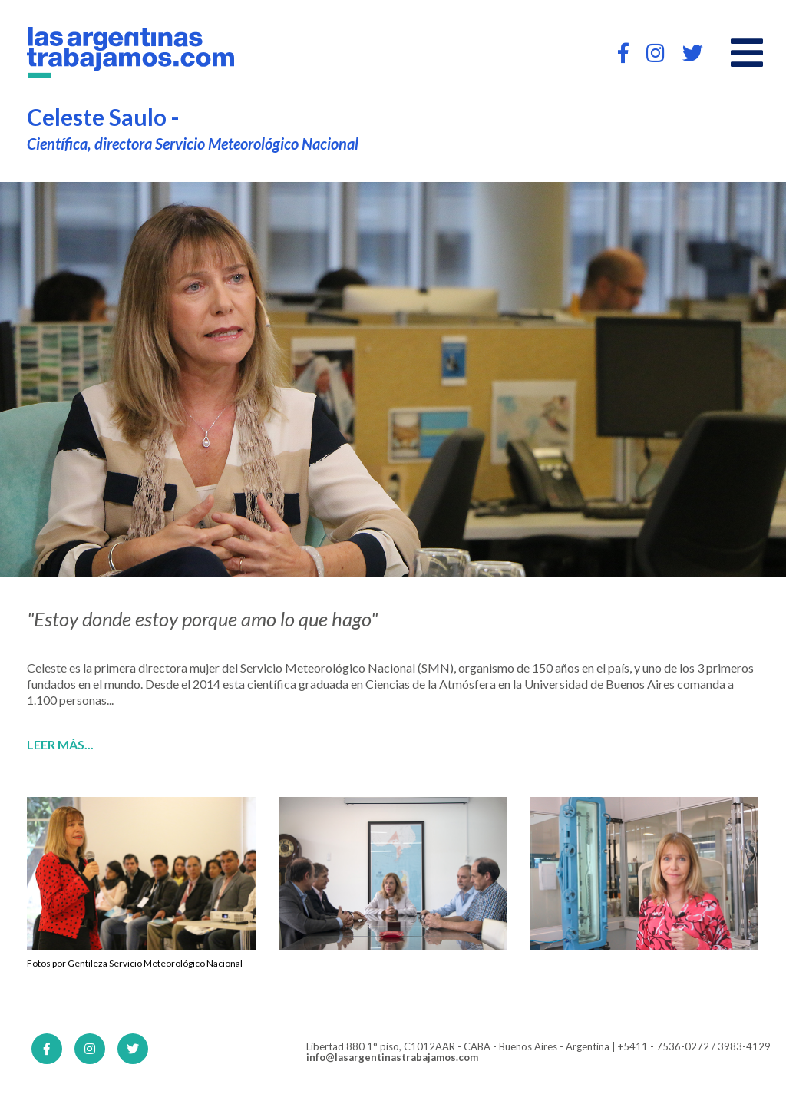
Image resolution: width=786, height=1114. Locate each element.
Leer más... (60, 745)
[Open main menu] (747, 53)
